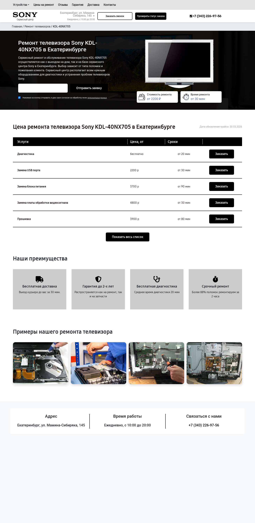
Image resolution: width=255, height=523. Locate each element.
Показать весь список (127, 237)
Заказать (221, 154)
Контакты (110, 4)
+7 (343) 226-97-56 (204, 425)
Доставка (93, 4)
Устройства (20, 4)
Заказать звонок (115, 16)
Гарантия (77, 4)
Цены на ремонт (43, 4)
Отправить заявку (89, 88)
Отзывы (63, 4)
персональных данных (97, 98)
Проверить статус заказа (151, 16)
